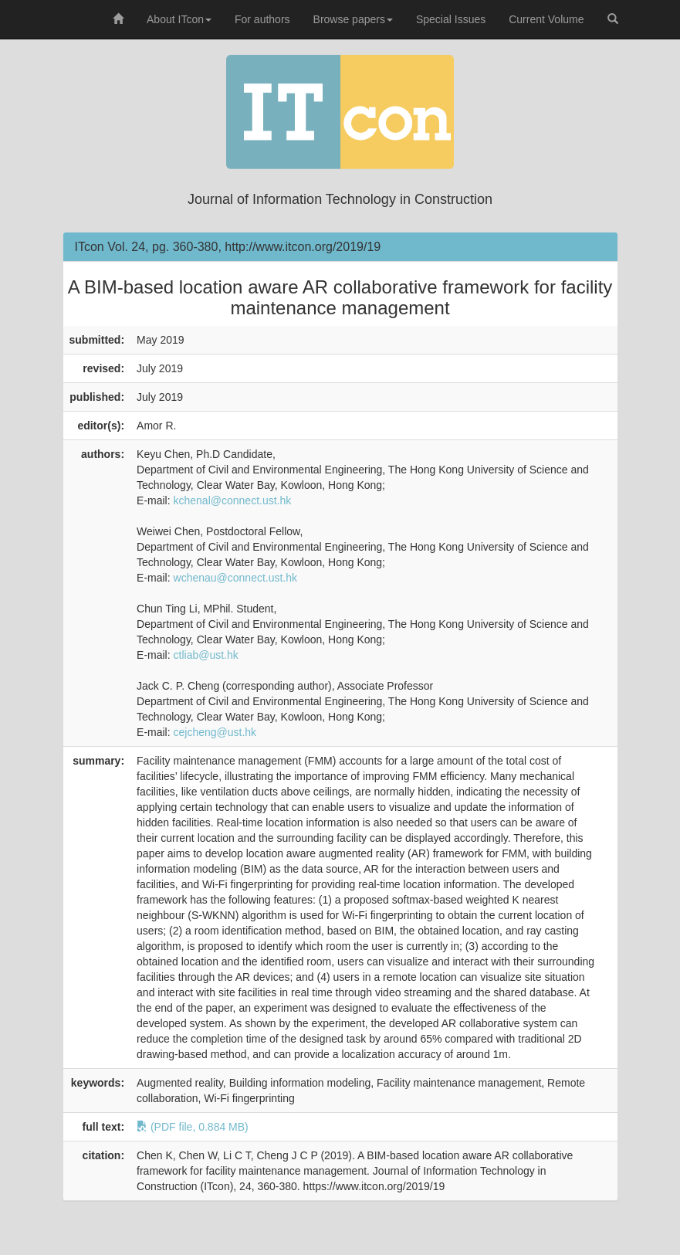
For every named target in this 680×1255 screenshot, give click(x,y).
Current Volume (546, 19)
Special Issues (450, 19)
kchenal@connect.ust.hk (233, 500)
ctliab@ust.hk (206, 655)
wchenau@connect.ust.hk (236, 578)
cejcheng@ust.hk (215, 732)
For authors (262, 19)
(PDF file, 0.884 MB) (193, 1127)
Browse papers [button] (353, 19)
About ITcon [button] (179, 19)
